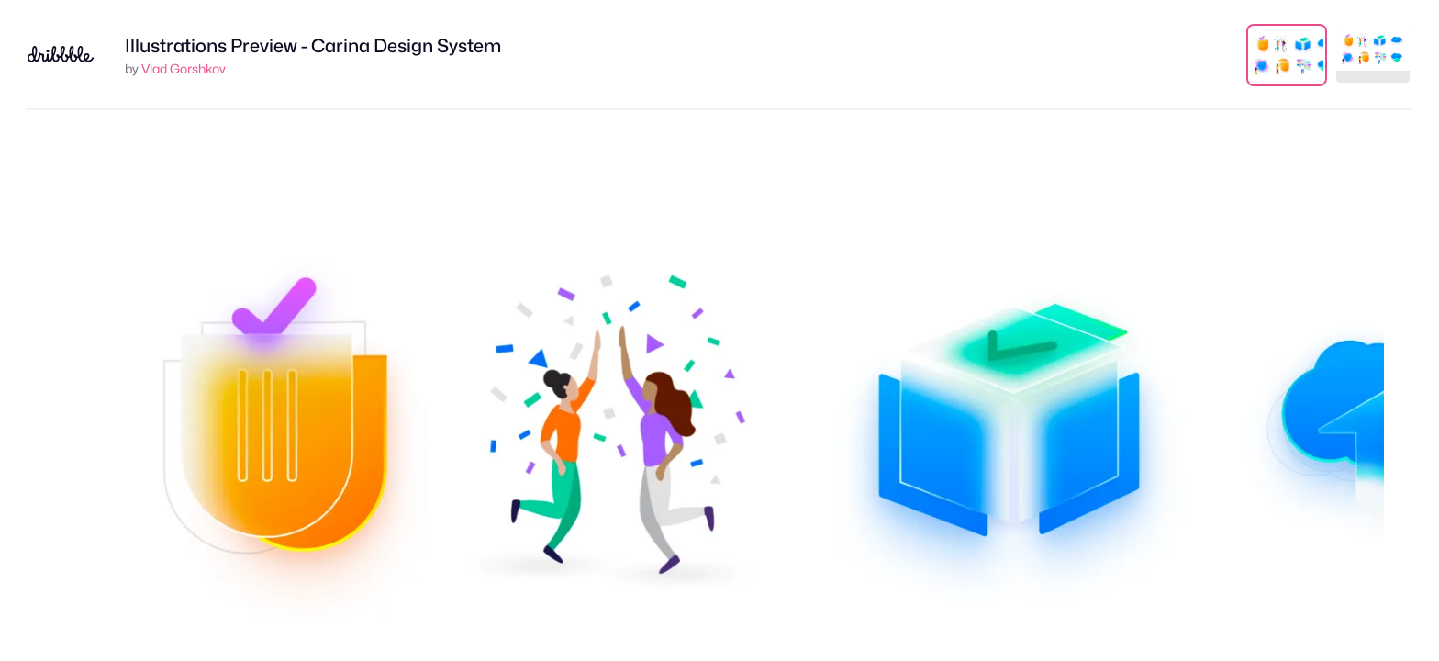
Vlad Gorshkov (183, 68)
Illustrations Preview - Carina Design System (313, 46)
